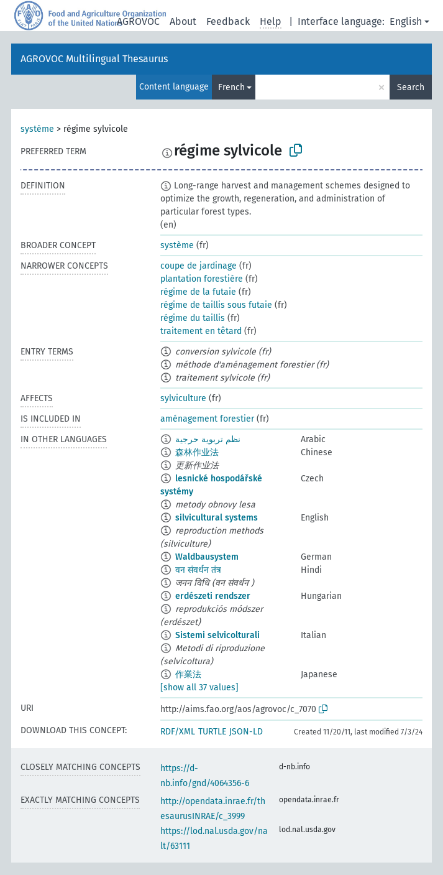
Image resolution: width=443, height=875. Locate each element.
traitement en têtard (201, 331)
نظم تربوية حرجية (207, 439)
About (183, 21)
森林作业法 (197, 452)
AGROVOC (138, 21)
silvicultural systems (216, 517)
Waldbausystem (207, 557)
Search (410, 87)
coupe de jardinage (198, 266)
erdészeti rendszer (212, 596)
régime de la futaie (198, 292)
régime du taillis (192, 318)
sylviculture (183, 398)
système (37, 129)
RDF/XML (177, 731)
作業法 (188, 674)
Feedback (228, 21)
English (406, 21)
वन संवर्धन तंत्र (198, 570)
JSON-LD (246, 731)
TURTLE (212, 731)
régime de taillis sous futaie (216, 305)
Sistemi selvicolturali (217, 635)
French (231, 87)
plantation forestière (201, 279)
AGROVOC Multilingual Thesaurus (94, 59)
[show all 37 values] (199, 687)
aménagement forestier (207, 419)
